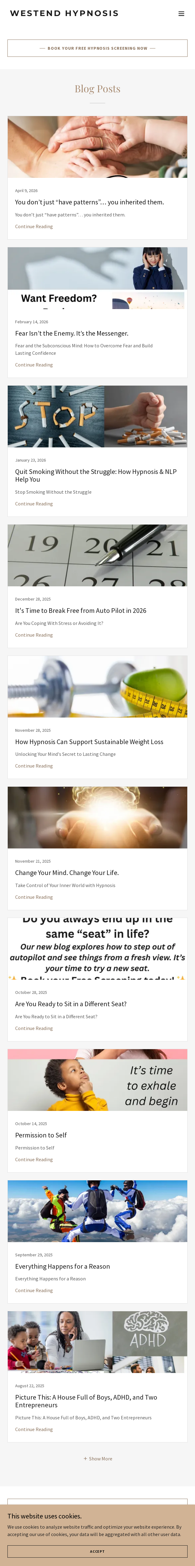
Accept (97, 1551)
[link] (70, 14)
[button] (181, 13)
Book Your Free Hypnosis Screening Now (98, 48)
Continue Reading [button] (34, 226)
